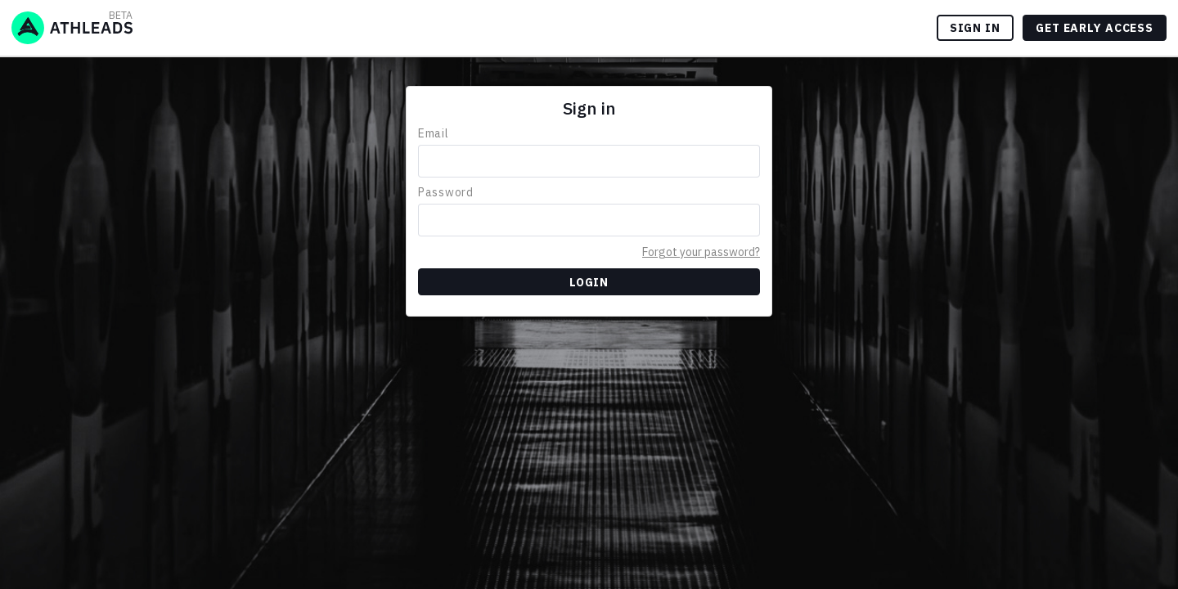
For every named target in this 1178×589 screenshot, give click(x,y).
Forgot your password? (701, 252)
